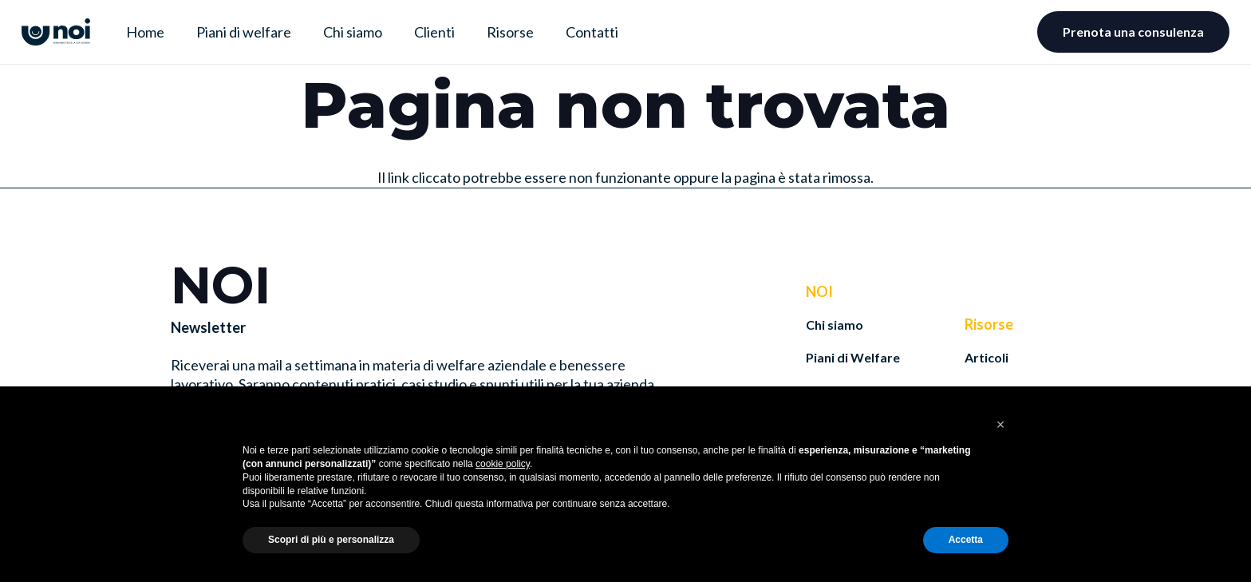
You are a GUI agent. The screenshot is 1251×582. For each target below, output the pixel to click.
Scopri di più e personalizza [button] (331, 539)
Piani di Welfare (853, 357)
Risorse (989, 324)
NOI (819, 291)
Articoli (986, 357)
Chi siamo (834, 324)
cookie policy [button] (503, 463)
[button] (1000, 424)
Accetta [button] (966, 539)
